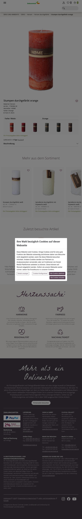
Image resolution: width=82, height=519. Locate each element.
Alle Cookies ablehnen (57, 273)
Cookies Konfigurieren (40, 273)
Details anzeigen (23, 273)
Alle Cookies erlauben (57, 277)
